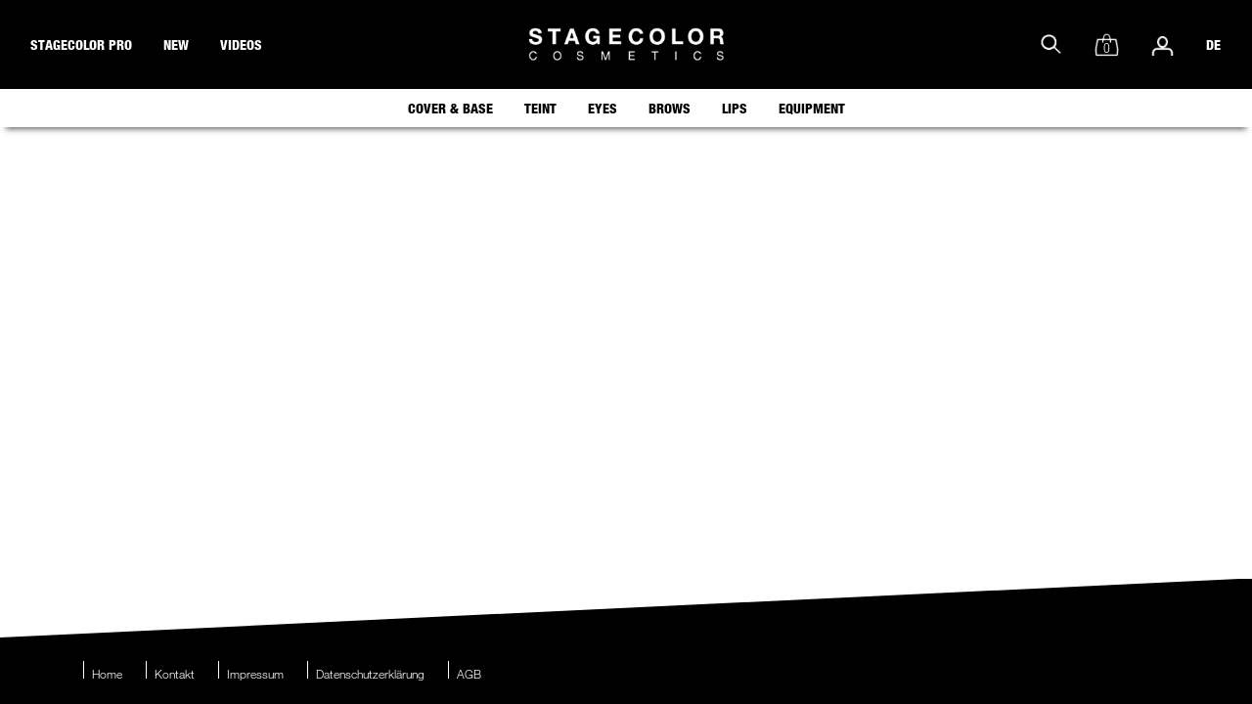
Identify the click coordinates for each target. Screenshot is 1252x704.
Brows (669, 108)
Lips (734, 108)
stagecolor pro (81, 44)
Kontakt (175, 674)
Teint (540, 108)
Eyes (602, 108)
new (176, 44)
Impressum (255, 674)
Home (107, 674)
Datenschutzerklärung (370, 674)
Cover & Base (450, 108)
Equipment (812, 108)
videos (241, 44)
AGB (469, 674)
